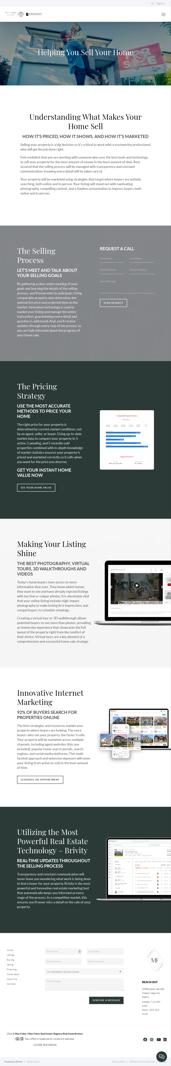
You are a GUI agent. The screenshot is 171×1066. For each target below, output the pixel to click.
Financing (12, 969)
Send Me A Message (106, 1000)
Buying (10, 959)
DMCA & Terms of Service (142, 1062)
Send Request (113, 303)
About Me (12, 979)
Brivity (19, 1062)
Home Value (13, 974)
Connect (11, 984)
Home (10, 950)
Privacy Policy (118, 1062)
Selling (10, 964)
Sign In (158, 3)
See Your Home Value (36, 487)
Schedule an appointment (40, 779)
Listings (10, 955)
